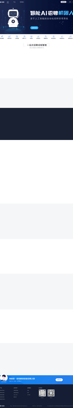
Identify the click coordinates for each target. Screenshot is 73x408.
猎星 (28, 390)
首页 (8, 2)
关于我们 (28, 394)
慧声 (28, 392)
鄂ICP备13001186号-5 (68, 405)
